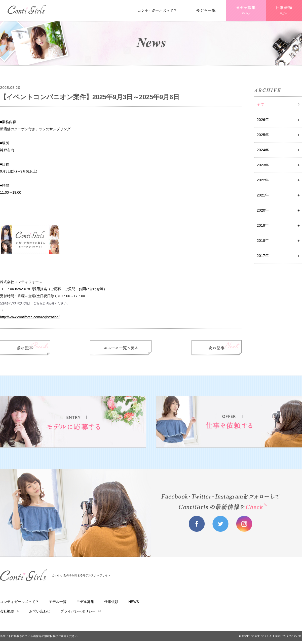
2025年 (263, 134)
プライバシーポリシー (78, 611)
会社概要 (7, 611)
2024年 (263, 150)
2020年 (263, 210)
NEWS (133, 602)
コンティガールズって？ (19, 602)
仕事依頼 (111, 602)
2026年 (263, 119)
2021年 (263, 195)
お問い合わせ (39, 611)
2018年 (263, 240)
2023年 (263, 165)
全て (260, 104)
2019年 (263, 225)
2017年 (263, 255)
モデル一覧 (57, 602)
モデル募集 (85, 602)
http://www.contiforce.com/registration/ (30, 317)
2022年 (263, 180)
